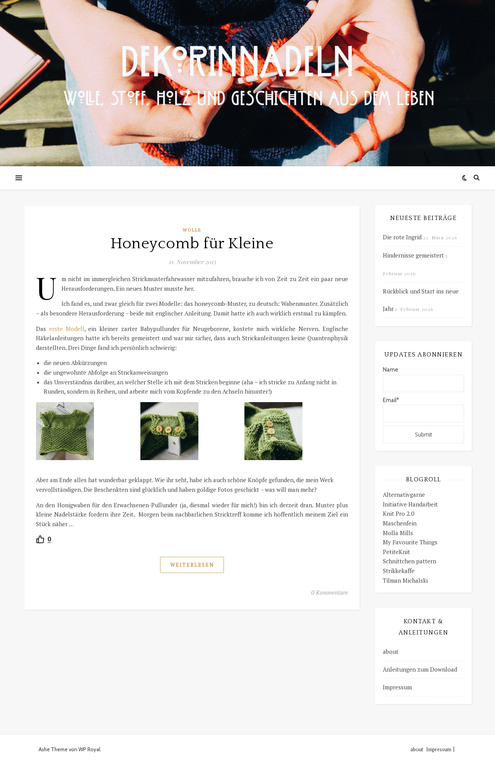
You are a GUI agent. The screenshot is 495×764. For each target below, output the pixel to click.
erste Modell (66, 329)
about (390, 651)
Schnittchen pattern (409, 561)
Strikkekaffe (399, 571)
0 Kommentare (329, 592)
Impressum (397, 687)
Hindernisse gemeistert (413, 255)
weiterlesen (192, 564)
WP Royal (89, 749)
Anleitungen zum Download (420, 669)
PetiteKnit (396, 552)
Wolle (192, 230)
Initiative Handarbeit (410, 504)
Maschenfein (399, 523)
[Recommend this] (43, 539)
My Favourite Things (410, 542)
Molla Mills (398, 533)
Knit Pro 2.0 (398, 513)
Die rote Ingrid (402, 237)
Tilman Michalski (405, 580)
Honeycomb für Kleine (192, 243)
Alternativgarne (404, 494)
